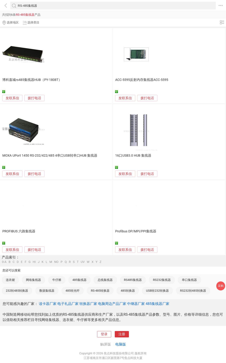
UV (83, 261)
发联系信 (12, 98)
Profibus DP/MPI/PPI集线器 (135, 231)
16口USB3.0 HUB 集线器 (133, 155)
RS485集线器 (133, 280)
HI (34, 261)
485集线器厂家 (157, 304)
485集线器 (79, 280)
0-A (4, 261)
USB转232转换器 (157, 290)
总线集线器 (105, 280)
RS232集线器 (162, 280)
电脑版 (120, 344)
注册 (121, 334)
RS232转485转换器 (193, 290)
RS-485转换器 (100, 290)
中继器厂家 (136, 304)
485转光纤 (73, 290)
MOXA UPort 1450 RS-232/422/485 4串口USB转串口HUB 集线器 (49, 155)
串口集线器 (189, 280)
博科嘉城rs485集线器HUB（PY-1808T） (32, 80)
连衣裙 (10, 280)
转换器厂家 (88, 304)
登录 (104, 334)
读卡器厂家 (47, 304)
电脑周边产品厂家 (112, 304)
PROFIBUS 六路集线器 (18, 231)
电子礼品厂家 (68, 304)
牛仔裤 (56, 280)
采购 (221, 285)
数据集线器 (46, 290)
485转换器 (128, 290)
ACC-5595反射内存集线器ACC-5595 (141, 80)
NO (56, 261)
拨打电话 (34, 98)
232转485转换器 (17, 290)
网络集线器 (33, 280)
